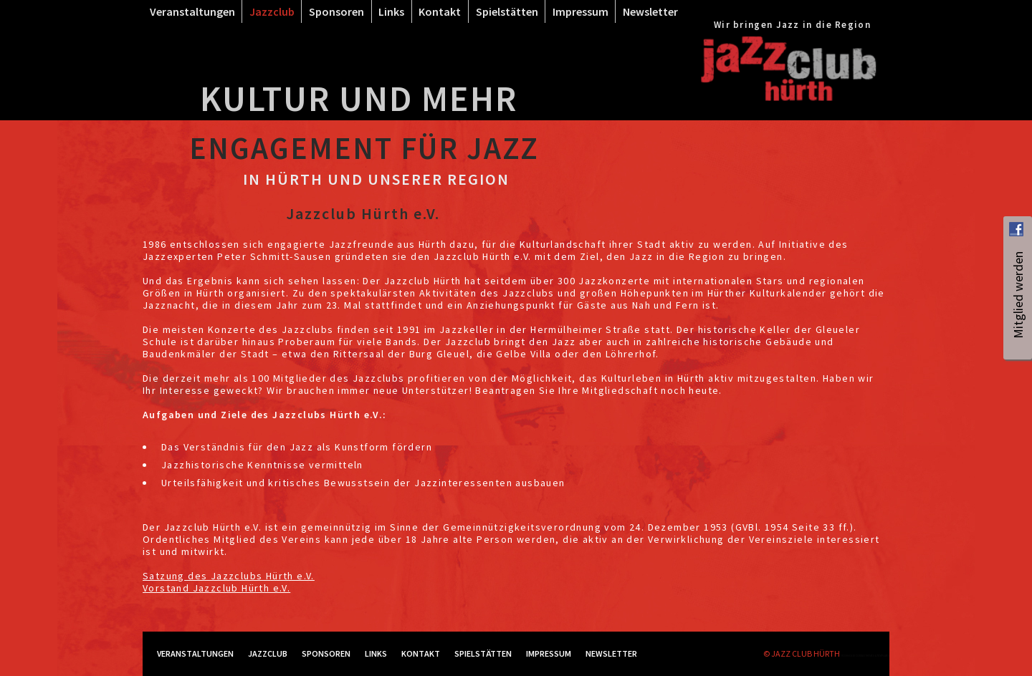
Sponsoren (336, 11)
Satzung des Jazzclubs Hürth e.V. (229, 575)
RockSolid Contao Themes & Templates (865, 655)
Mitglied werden (1018, 330)
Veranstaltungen (192, 11)
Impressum (580, 11)
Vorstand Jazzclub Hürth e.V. (216, 587)
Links (391, 11)
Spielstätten (507, 11)
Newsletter (650, 11)
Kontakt (440, 11)
